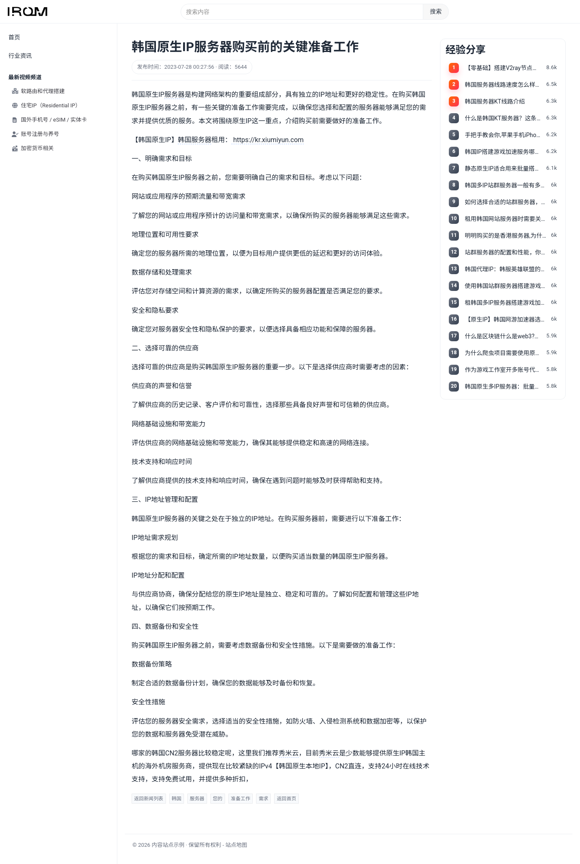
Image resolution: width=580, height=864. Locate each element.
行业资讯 (20, 55)
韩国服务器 (194, 140)
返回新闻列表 (148, 799)
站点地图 (236, 845)
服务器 (174, 95)
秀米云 (289, 753)
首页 (14, 37)
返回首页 (286, 799)
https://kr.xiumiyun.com (267, 140)
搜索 (436, 11)
